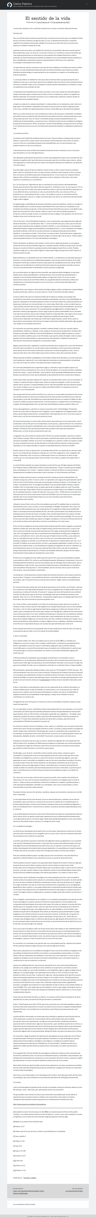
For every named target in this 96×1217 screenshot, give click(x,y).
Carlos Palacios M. (43, 22)
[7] (55, 606)
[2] (32, 221)
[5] (65, 533)
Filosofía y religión (29, 1178)
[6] (50, 594)
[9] (14, 1156)
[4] (70, 516)
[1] (29, 138)
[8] (58, 611)
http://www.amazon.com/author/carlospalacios (29, 1104)
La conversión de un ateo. (74, 1191)
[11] (20, 1077)
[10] (21, 987)
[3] (20, 460)
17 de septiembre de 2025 (60, 22)
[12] (65, 1077)
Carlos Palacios (22, 3)
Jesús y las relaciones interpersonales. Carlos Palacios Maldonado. (28, 1192)
